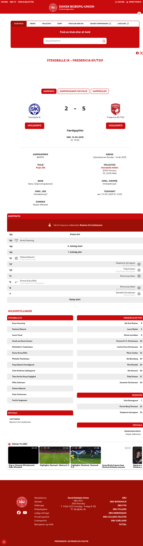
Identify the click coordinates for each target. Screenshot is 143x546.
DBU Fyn (122, 506)
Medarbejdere (40, 509)
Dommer (40, 202)
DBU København (117, 513)
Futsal (122, 524)
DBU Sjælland (118, 521)
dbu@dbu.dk (80, 509)
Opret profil (133, 2)
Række (109, 155)
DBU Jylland (119, 509)
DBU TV (13, 2)
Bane (40, 181)
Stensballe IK (34, 118)
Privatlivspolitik (41, 517)
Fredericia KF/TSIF (115, 118)
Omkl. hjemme (109, 181)
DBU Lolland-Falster (114, 517)
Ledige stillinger (41, 513)
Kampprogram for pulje (73, 91)
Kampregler (100, 91)
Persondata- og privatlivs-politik (71, 541)
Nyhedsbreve (40, 498)
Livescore (123, 24)
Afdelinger (39, 506)
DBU (124, 498)
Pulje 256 (40, 168)
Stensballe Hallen (109, 168)
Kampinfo (48, 91)
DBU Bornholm (118, 502)
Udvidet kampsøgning (100, 24)
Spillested (109, 165)
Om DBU (4, 2)
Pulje (40, 165)
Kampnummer (40, 155)
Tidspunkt (109, 192)
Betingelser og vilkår (44, 524)
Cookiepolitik (40, 521)
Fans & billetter (26, 2)
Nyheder (38, 502)
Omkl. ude (40, 192)
